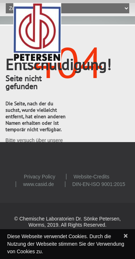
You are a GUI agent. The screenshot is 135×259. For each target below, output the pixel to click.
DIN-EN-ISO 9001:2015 (98, 184)
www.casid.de (38, 184)
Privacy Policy (39, 177)
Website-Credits (91, 177)
